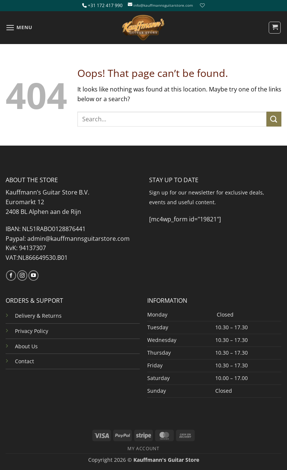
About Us (26, 346)
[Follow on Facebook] (11, 275)
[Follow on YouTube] (33, 275)
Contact (24, 361)
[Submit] (273, 119)
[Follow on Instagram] (22, 275)
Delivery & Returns (38, 315)
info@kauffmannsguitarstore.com (163, 5)
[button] (19, 27)
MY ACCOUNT (143, 448)
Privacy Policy (31, 330)
